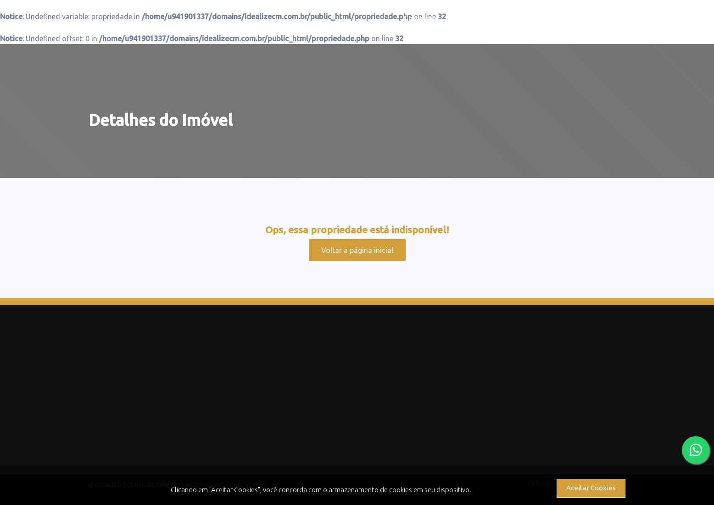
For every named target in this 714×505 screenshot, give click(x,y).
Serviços (533, 18)
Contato (596, 18)
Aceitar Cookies (591, 488)
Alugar (475, 18)
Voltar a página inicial (357, 250)
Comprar (419, 18)
